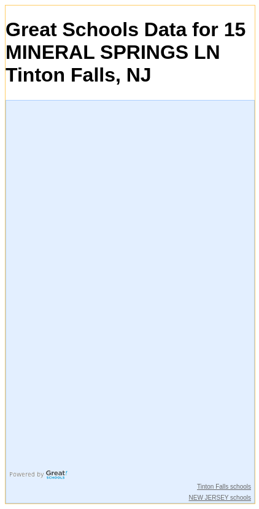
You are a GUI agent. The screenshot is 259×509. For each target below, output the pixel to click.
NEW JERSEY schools (219, 497)
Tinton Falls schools (224, 486)
